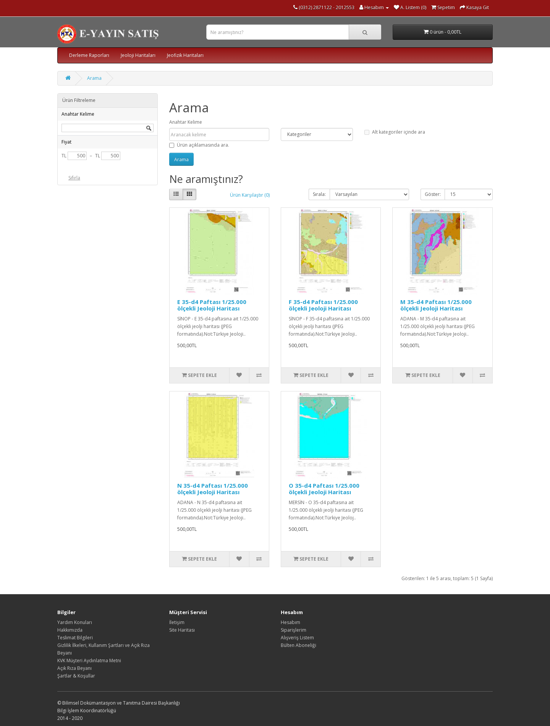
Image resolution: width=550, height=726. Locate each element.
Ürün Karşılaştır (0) (250, 195)
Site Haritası (182, 630)
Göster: (433, 194)
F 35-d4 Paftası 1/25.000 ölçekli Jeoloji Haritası (323, 305)
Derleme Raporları (89, 55)
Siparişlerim (293, 630)
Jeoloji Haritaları (138, 55)
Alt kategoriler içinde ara (394, 132)
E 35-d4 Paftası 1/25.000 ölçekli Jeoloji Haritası (211, 305)
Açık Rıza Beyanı (74, 668)
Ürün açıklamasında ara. (199, 145)
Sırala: (319, 194)
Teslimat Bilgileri (75, 637)
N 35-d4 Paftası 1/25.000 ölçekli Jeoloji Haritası (212, 489)
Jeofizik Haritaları (185, 55)
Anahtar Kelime (185, 122)
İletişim (176, 622)
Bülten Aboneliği (298, 645)
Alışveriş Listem (297, 637)
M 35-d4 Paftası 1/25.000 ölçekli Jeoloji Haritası (436, 305)
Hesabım (290, 622)
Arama (94, 78)
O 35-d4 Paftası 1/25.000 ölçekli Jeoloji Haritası (324, 489)
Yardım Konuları (74, 622)
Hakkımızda (69, 630)
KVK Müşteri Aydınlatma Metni (89, 660)
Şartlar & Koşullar (76, 676)
